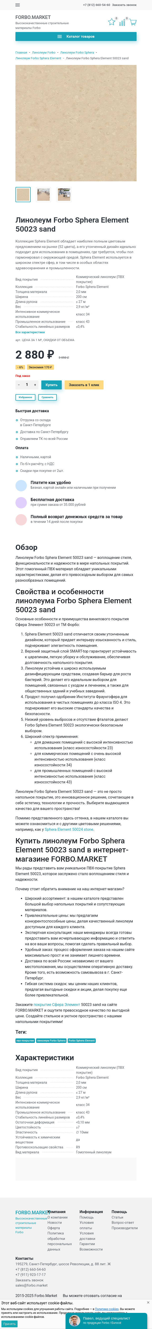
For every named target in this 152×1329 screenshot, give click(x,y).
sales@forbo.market (31, 1285)
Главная (21, 52)
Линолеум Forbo (43, 52)
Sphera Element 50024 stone (69, 829)
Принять (9, 1324)
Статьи (117, 1217)
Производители (125, 1228)
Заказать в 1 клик (84, 385)
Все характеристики (30, 332)
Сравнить (47, 397)
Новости (55, 1222)
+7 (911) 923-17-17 (30, 1275)
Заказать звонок (124, 5)
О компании (57, 1217)
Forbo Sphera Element (82, 1040)
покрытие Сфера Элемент (57, 1004)
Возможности (91, 1249)
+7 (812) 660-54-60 (96, 5)
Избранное (25, 397)
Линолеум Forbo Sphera (77, 52)
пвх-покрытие (25, 1040)
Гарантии (87, 1244)
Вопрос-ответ (123, 1222)
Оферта (54, 1228)
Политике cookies (107, 1309)
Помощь (87, 1217)
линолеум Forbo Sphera (51, 1040)
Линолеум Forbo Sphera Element (38, 58)
